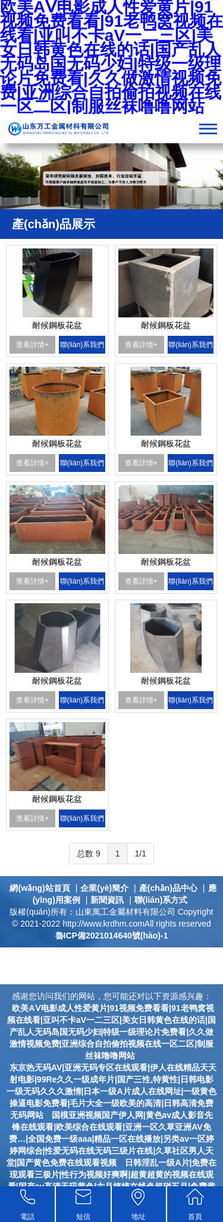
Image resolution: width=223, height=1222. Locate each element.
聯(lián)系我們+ (82, 347)
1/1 (140, 853)
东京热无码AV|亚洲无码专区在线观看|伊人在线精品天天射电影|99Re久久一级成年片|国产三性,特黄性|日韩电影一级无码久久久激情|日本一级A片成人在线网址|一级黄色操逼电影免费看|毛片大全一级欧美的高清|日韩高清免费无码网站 (112, 1091)
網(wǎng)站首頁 (40, 888)
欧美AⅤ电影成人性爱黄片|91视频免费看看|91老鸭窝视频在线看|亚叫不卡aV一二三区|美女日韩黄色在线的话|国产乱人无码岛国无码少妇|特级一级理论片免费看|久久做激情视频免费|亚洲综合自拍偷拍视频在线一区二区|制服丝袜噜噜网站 (111, 1031)
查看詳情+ (32, 345)
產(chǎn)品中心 (168, 888)
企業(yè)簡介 (104, 888)
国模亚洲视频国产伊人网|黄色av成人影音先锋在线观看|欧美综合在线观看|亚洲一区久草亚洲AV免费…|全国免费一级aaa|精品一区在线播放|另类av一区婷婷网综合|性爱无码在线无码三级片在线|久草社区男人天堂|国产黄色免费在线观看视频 (110, 1138)
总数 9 (88, 853)
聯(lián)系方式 (160, 900)
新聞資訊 (107, 900)
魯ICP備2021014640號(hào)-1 (111, 935)
